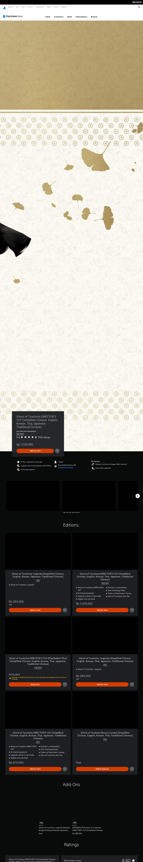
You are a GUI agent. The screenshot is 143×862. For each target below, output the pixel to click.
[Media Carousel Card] (33, 493)
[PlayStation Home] (4, 7)
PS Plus (30, 7)
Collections (58, 14)
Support (63, 7)
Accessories (39, 7)
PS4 (23, 7)
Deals (69, 14)
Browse (94, 14)
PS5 (17, 7)
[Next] (138, 493)
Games (10, 7)
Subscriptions (81, 14)
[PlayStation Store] (13, 14)
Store (55, 7)
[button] (65, 465)
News (49, 7)
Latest (47, 14)
